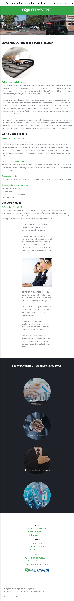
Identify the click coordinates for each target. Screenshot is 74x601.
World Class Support (34, 532)
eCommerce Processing (37, 546)
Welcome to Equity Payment (37, 528)
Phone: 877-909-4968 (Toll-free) (35, 558)
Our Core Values (33, 535)
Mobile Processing (35, 550)
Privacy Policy (30, 589)
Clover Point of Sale (36, 543)
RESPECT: (25, 335)
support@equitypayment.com (39, 564)
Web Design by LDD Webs (10, 596)
